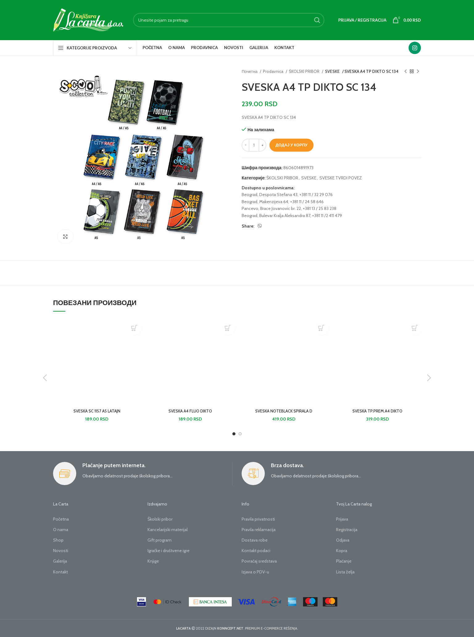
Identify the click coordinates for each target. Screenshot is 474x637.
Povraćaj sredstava (259, 561)
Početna (61, 519)
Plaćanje (343, 561)
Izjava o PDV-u (255, 572)
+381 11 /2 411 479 (327, 215)
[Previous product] (405, 72)
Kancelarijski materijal (168, 529)
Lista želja (345, 572)
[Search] (228, 20)
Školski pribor (160, 519)
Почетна (250, 71)
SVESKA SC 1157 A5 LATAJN (97, 411)
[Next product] (418, 72)
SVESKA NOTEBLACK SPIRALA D (284, 411)
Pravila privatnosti (258, 519)
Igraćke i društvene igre (168, 550)
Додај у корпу (291, 144)
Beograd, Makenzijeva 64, (265, 201)
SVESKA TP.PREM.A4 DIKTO (377, 411)
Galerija (60, 561)
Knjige (153, 561)
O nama (60, 529)
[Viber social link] (260, 226)
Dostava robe (255, 540)
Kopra (341, 550)
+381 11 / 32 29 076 (316, 194)
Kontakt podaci (256, 550)
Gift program (160, 540)
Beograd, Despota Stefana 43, (270, 194)
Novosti (60, 550)
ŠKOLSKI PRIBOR (304, 71)
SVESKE (332, 71)
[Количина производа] (254, 145)
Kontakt (60, 572)
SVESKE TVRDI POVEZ (340, 178)
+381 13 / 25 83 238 (319, 208)
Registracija (346, 529)
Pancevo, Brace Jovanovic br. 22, (272, 208)
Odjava (342, 540)
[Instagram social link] (415, 48)
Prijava (342, 519)
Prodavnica (273, 71)
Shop (58, 540)
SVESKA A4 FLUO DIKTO (190, 411)
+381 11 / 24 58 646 (307, 201)
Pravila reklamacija (259, 529)
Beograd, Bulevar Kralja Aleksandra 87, (276, 215)
